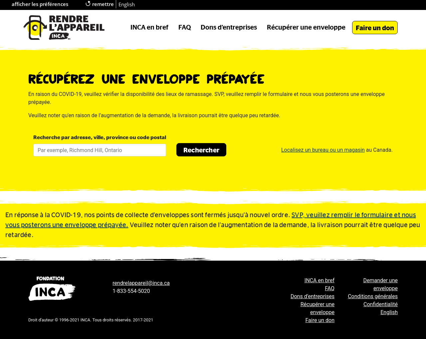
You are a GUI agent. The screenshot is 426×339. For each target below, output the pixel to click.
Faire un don (375, 27)
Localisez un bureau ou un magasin (323, 150)
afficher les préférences (40, 4)
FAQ (184, 27)
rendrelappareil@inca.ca (141, 283)
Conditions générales (373, 296)
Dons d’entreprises (229, 27)
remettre (100, 3)
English (126, 4)
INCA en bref (149, 27)
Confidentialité (380, 304)
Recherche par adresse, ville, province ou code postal (99, 137)
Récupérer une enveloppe (306, 27)
